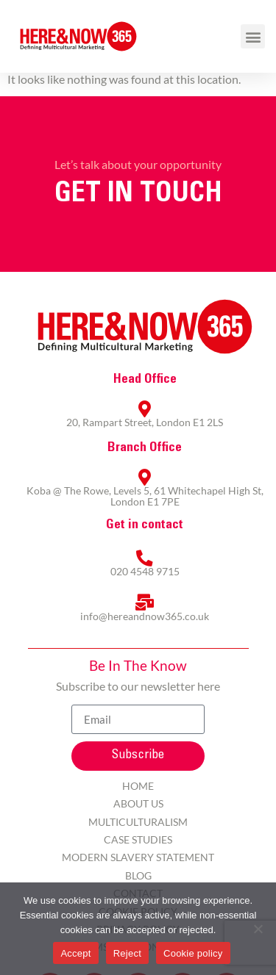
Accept (75, 953)
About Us (138, 803)
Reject (127, 953)
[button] (253, 36)
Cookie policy (193, 953)
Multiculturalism (138, 822)
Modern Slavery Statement (138, 857)
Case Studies (138, 839)
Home (138, 786)
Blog (138, 875)
